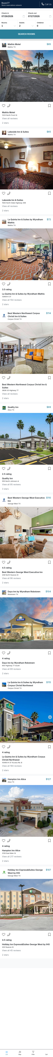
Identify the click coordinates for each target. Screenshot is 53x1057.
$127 (48, 779)
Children (40, 23)
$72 (49, 219)
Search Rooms (26, 34)
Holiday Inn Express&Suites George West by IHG (26, 944)
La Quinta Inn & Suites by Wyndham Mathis (23, 294)
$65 (49, 131)
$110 (48, 497)
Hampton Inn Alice (17, 779)
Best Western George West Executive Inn (22, 572)
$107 (48, 869)
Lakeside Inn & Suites (18, 131)
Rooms (4, 23)
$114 (48, 313)
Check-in (5, 13)
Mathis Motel (14, 44)
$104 (48, 591)
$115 (48, 682)
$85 (49, 44)
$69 (49, 407)
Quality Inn (13, 407)
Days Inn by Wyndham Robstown (24, 591)
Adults (21, 23)
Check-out (32, 13)
